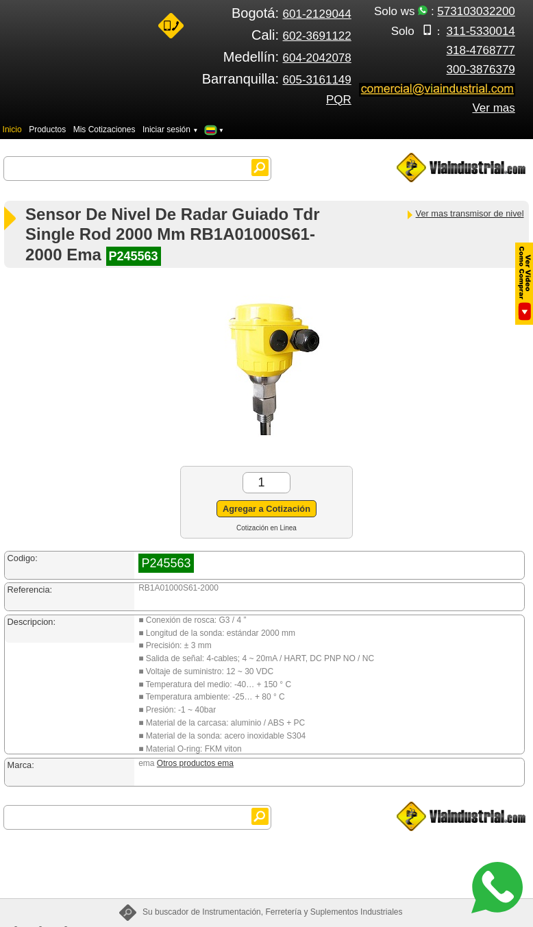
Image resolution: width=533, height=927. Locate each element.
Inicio (12, 129)
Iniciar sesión (170, 129)
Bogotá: (291, 13)
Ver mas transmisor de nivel (465, 213)
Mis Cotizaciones (104, 129)
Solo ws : (444, 11)
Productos (47, 129)
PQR (338, 99)
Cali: (301, 34)
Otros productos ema (195, 763)
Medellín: (287, 56)
